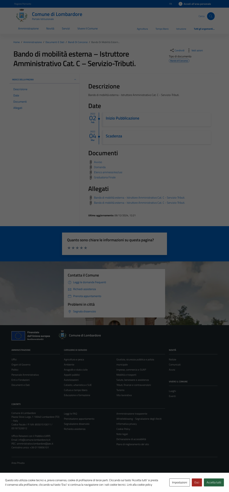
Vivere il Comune (87, 28)
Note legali (122, 434)
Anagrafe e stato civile (76, 370)
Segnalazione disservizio (76, 424)
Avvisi (172, 370)
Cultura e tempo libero (75, 390)
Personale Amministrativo (25, 375)
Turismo (120, 390)
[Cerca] (211, 16)
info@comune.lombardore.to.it (34, 440)
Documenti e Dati (20, 385)
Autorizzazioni (71, 380)
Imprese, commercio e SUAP (131, 370)
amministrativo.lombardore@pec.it (35, 443)
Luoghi (172, 391)
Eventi (172, 396)
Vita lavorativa (124, 395)
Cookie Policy (123, 429)
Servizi (66, 28)
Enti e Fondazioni (20, 380)
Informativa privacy (126, 424)
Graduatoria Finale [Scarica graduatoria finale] (105, 177)
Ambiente (69, 364)
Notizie (172, 359)
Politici (14, 370)
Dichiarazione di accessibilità (131, 439)
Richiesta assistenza (74, 429)
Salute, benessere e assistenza (132, 380)
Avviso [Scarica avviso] (98, 162)
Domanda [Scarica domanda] (100, 167)
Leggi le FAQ (70, 413)
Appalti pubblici (72, 375)
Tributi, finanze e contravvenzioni (133, 385)
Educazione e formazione (77, 395)
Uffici (14, 359)
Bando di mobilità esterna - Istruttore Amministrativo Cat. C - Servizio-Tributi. (139, 197)
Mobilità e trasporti (126, 375)
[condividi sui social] (177, 50)
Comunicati (175, 364)
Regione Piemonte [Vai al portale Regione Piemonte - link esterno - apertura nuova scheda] (22, 3)
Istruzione (181, 29)
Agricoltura (142, 29)
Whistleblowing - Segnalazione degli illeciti (139, 419)
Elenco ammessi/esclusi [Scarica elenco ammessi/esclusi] (108, 172)
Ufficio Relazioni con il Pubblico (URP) (30, 436)
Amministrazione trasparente (131, 413)
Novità (50, 28)
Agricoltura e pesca (74, 359)
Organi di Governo (20, 364)
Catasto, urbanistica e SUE (78, 385)
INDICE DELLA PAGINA (44, 79)
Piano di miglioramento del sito (132, 444)
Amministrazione (28, 28)
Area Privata (17, 463)
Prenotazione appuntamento (79, 419)
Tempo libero (162, 29)
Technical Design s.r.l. (33, 483)
